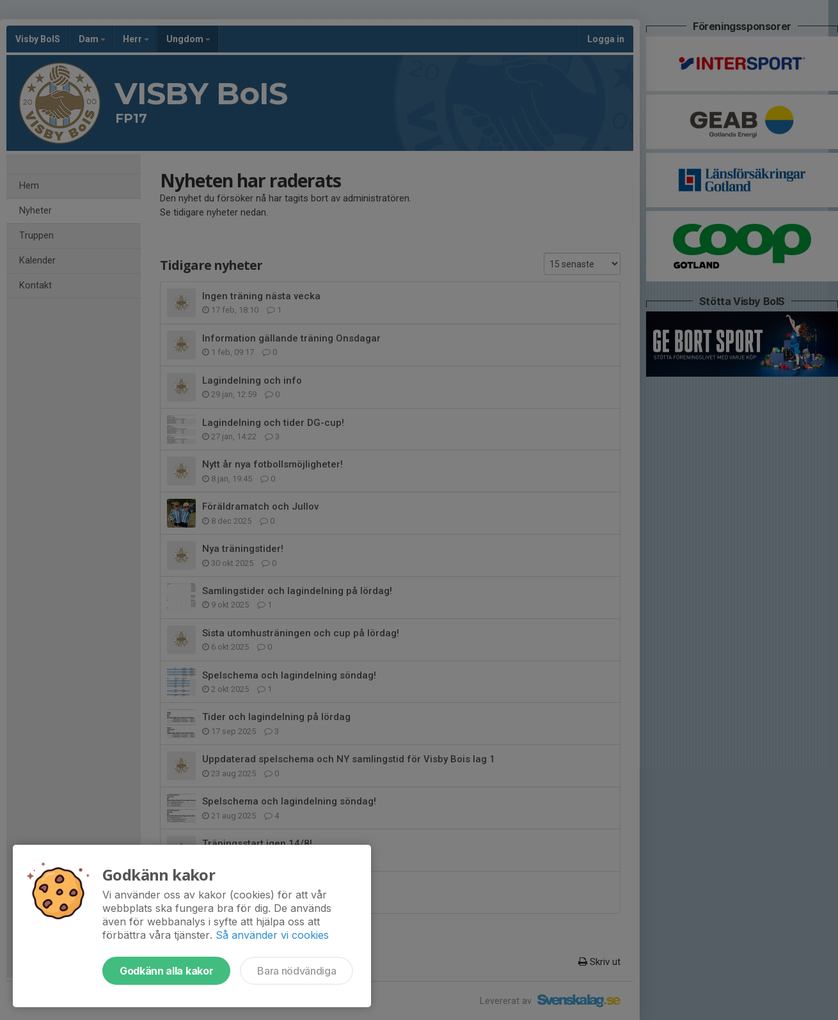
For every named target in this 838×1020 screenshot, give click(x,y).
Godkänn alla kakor (166, 970)
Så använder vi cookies (272, 935)
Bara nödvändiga (296, 970)
